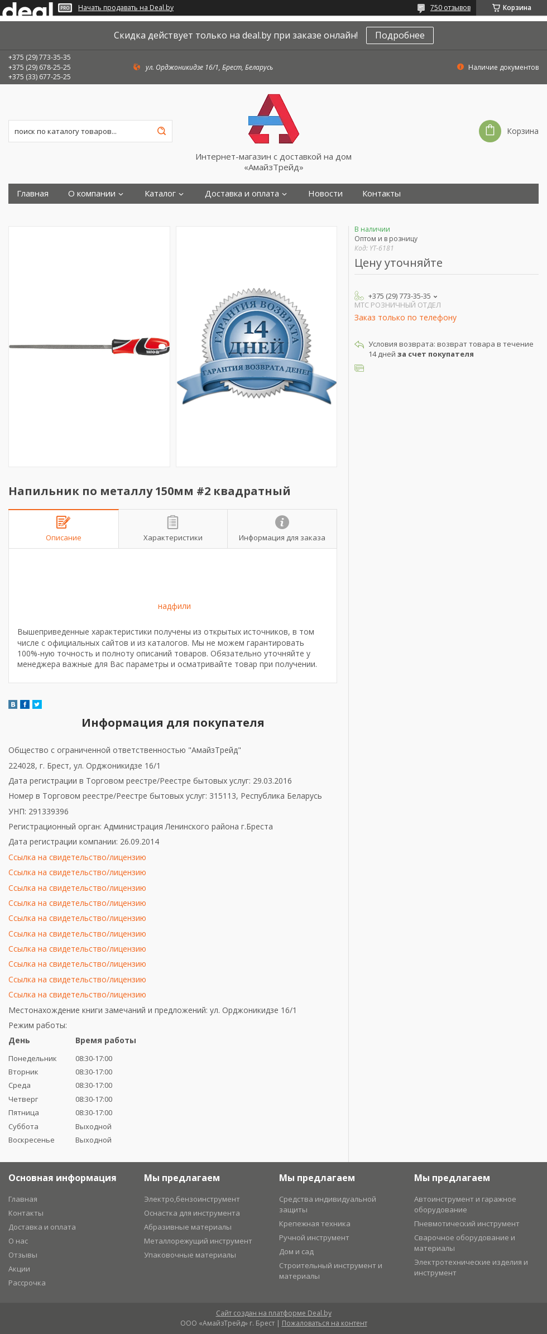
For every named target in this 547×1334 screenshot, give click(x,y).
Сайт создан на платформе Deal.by (274, 1313)
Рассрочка (27, 1283)
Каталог (160, 193)
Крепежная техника (315, 1223)
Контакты (381, 193)
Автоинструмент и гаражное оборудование (465, 1204)
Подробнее (400, 35)
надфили (174, 606)
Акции (19, 1269)
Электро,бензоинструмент (192, 1199)
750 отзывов (450, 7)
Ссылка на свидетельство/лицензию (77, 857)
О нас (18, 1241)
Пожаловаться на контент (324, 1323)
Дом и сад (296, 1251)
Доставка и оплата (242, 193)
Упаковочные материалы (190, 1255)
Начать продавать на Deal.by (126, 8)
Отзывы (22, 1255)
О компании (92, 193)
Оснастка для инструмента (192, 1213)
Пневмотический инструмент (467, 1223)
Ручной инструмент (314, 1237)
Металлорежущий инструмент (198, 1241)
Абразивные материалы (188, 1227)
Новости (325, 193)
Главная (33, 193)
